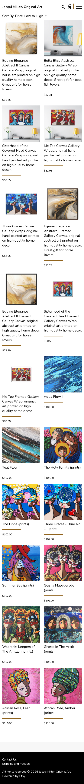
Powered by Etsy (13, 776)
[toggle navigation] (79, 6)
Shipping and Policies (16, 764)
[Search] (63, 7)
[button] (31, 16)
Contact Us (9, 759)
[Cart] (69, 7)
